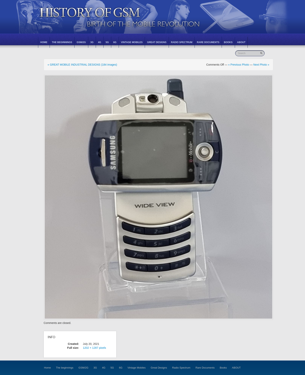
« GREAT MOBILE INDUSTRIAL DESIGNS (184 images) (82, 64)
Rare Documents (208, 42)
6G (115, 42)
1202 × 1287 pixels (94, 347)
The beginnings (62, 42)
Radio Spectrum (181, 42)
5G (107, 42)
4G (99, 42)
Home (43, 42)
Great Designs (156, 42)
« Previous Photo (238, 64)
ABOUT (241, 42)
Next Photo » (261, 64)
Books (228, 42)
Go (261, 53)
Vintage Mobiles (132, 42)
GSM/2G (81, 42)
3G (92, 42)
